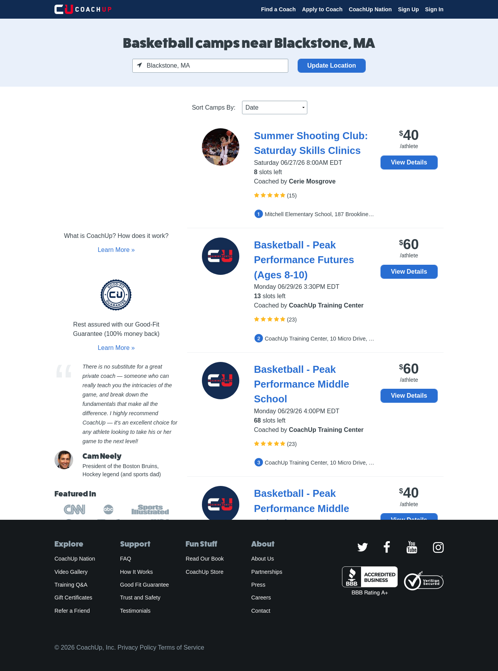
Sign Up (408, 9)
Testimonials (135, 611)
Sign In (434, 9)
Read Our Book (205, 559)
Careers (261, 597)
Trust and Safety (140, 597)
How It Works (136, 572)
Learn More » (116, 249)
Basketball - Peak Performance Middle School (301, 384)
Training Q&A (71, 585)
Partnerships (266, 572)
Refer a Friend (72, 611)
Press (258, 585)
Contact (260, 611)
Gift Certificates (73, 597)
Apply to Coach (322, 9)
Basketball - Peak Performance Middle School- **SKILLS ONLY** (314, 508)
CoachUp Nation (370, 9)
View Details (409, 162)
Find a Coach (278, 9)
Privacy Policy (136, 647)
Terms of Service (181, 647)
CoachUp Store (204, 572)
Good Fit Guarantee (144, 585)
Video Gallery (71, 572)
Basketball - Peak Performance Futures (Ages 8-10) (304, 259)
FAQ (125, 559)
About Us (262, 559)
